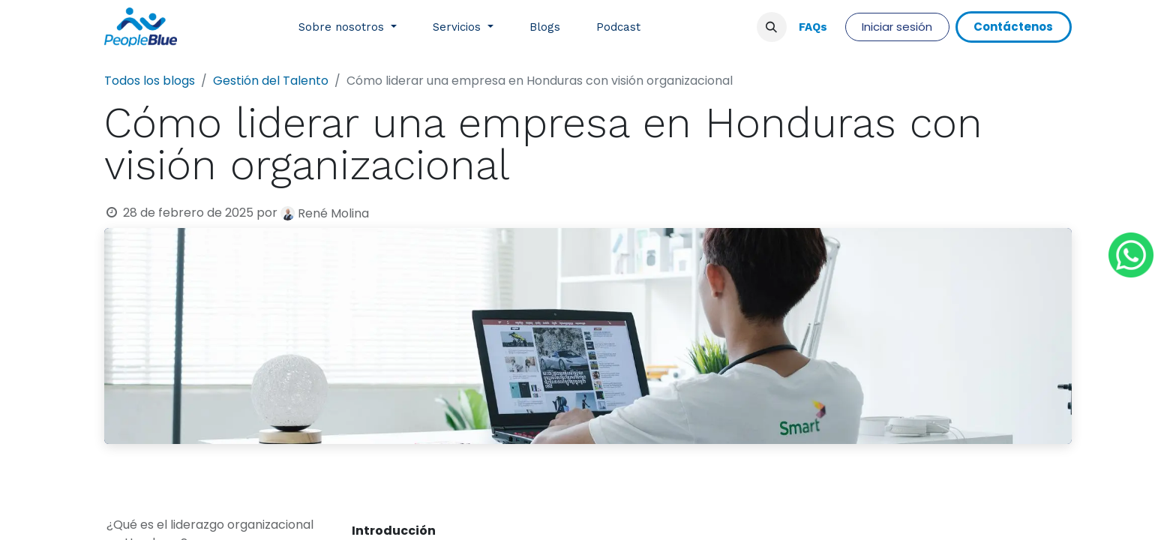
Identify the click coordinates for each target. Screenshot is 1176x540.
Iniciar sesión (897, 26)
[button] (772, 27)
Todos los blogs (149, 80)
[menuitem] (347, 27)
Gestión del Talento (270, 80)
